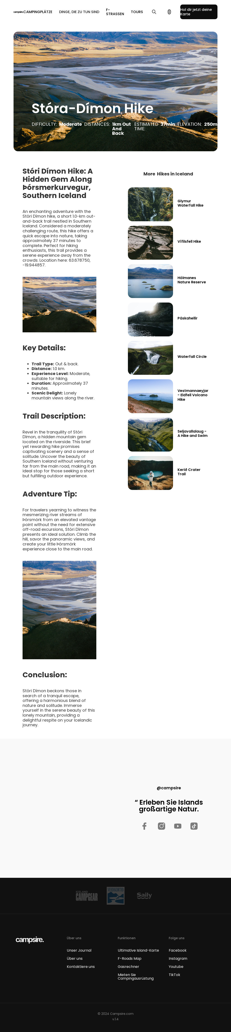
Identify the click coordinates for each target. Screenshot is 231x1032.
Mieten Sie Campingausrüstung (136, 976)
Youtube (176, 967)
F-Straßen (115, 12)
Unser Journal (79, 950)
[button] (37, 12)
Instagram (178, 958)
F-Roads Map (129, 958)
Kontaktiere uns (81, 967)
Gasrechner (128, 967)
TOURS (137, 12)
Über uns (75, 958)
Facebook (178, 950)
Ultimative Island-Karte (138, 950)
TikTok (174, 975)
